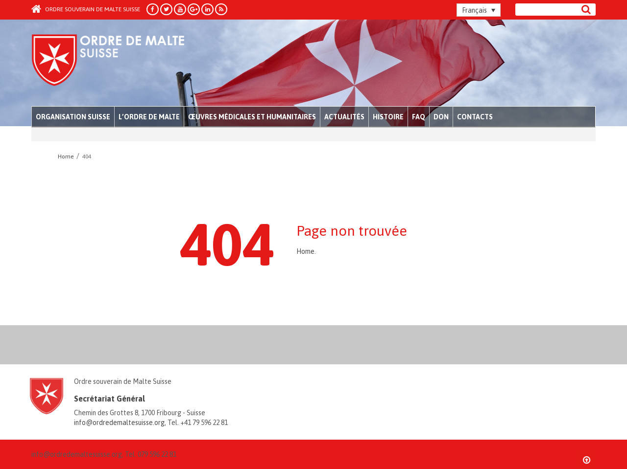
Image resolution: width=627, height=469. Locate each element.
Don (441, 117)
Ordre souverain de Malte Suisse (85, 9)
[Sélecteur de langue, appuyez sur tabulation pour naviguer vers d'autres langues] (479, 10)
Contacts (475, 117)
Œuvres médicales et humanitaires (252, 117)
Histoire (388, 117)
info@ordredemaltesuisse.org (119, 422)
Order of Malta (122, 63)
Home (305, 251)
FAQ (418, 117)
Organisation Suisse (73, 117)
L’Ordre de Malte (149, 117)
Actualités (344, 117)
